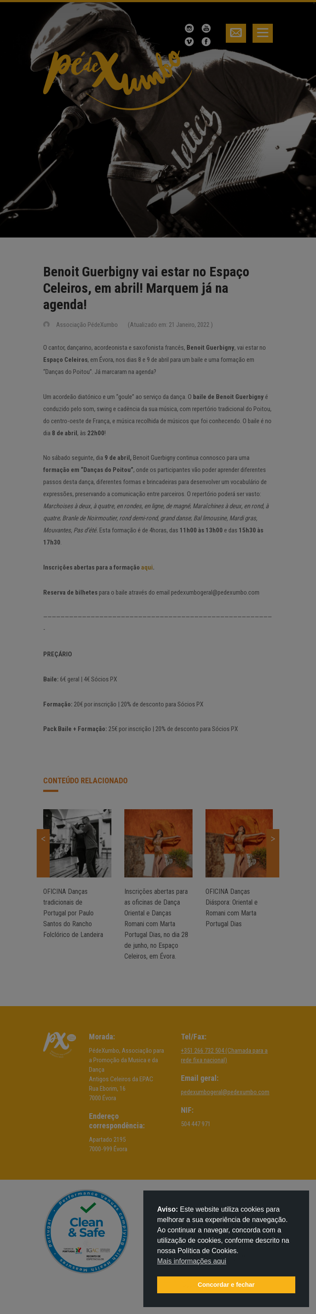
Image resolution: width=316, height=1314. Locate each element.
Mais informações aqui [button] (191, 1261)
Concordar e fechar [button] (226, 1284)
